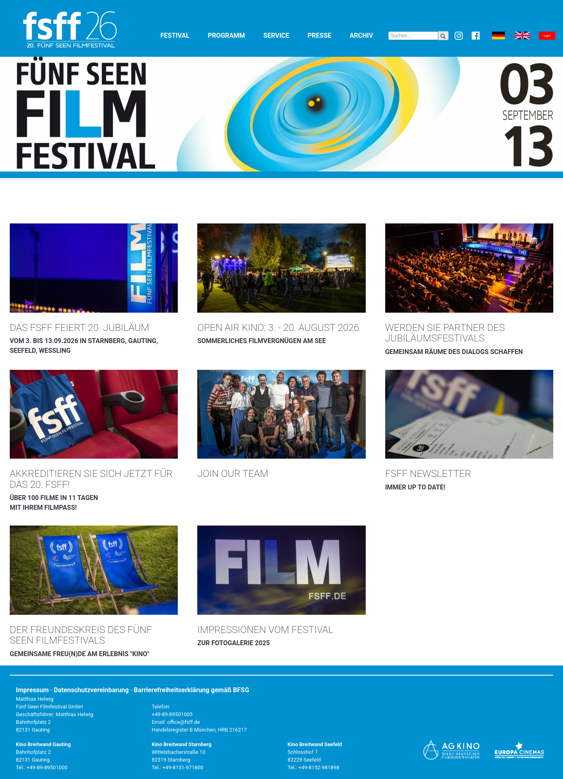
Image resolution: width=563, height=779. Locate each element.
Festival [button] (182, 35)
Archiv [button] (368, 35)
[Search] (413, 35)
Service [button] (283, 35)
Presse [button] (327, 35)
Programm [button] (234, 35)
